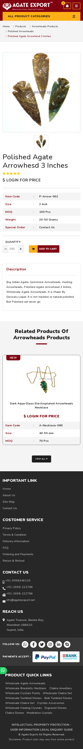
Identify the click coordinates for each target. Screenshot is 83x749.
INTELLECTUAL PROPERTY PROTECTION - (41, 725)
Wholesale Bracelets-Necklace (25, 688)
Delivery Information (16, 541)
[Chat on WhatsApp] (3, 670)
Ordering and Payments (18, 554)
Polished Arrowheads (21, 31)
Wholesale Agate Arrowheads (25, 683)
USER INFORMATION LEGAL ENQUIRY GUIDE (41, 730)
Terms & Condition (14, 535)
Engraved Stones (55, 708)
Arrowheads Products (45, 26)
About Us (9, 495)
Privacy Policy (12, 528)
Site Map (9, 502)
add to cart (43, 249)
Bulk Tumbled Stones (58, 698)
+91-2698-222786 (19, 587)
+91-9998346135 (17, 580)
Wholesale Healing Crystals (23, 708)
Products (20, 26)
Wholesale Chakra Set (57, 693)
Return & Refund (14, 561)
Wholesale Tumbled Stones (23, 698)
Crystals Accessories (50, 703)
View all (41, 459)
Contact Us (47, 227)
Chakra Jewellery (61, 688)
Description (16, 269)
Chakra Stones (14, 713)
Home (6, 26)
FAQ (6, 548)
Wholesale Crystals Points (22, 693)
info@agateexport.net (20, 600)
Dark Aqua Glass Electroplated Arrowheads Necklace (41, 405)
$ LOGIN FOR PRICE (22, 180)
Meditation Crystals (39, 713)
